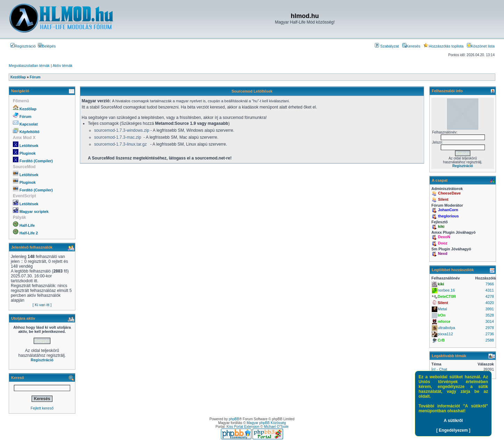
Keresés (411, 46)
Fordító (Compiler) (36, 161)
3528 (490, 315)
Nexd (442, 253)
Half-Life (27, 225)
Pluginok (27, 153)
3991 (490, 309)
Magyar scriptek (34, 211)
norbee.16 (446, 290)
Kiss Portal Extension (242, 427)
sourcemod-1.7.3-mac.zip (117, 137)
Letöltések (28, 146)
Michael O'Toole (276, 427)
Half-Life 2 (28, 233)
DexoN (444, 237)
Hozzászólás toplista (443, 46)
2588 (490, 340)
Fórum (25, 116)
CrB (441, 340)
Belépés (47, 46)
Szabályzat (387, 46)
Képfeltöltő (29, 132)
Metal (442, 309)
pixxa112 (445, 334)
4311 (490, 290)
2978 (490, 328)
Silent (443, 199)
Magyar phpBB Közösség (266, 423)
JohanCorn (448, 210)
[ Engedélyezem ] (453, 430)
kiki (441, 226)
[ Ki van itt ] (42, 305)
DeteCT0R (447, 296)
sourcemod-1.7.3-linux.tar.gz (120, 144)
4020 (490, 303)
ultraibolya (446, 328)
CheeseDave (449, 193)
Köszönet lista (481, 46)
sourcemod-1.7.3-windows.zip (121, 130)
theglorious (448, 216)
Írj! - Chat (439, 369)
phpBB (234, 419)
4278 (490, 296)
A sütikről (453, 420)
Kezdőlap (27, 109)
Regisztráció (23, 46)
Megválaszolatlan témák (29, 65)
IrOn (442, 315)
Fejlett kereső (42, 408)
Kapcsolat (28, 124)
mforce (444, 321)
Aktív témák (62, 65)
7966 (490, 284)
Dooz (442, 243)
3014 (490, 321)
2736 (490, 334)
